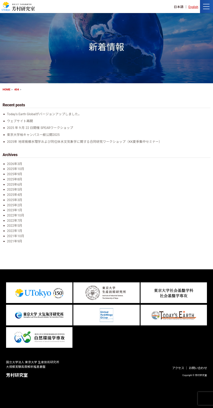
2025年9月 (15, 174)
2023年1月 (15, 210)
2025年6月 (15, 185)
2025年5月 (15, 190)
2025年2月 (15, 205)
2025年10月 (15, 169)
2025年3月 (15, 200)
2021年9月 (15, 241)
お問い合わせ (198, 368)
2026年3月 (15, 164)
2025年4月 (15, 195)
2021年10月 (15, 236)
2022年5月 (15, 226)
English (193, 7)
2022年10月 (15, 215)
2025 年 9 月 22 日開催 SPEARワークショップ (40, 128)
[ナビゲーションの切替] (206, 6)
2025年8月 (15, 179)
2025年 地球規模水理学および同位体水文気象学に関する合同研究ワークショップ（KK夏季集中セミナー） (84, 142)
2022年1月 (15, 231)
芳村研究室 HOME (18, 6)
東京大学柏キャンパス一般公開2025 (33, 135)
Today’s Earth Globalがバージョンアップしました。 (44, 114)
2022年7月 (15, 221)
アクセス (178, 368)
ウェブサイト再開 (20, 121)
